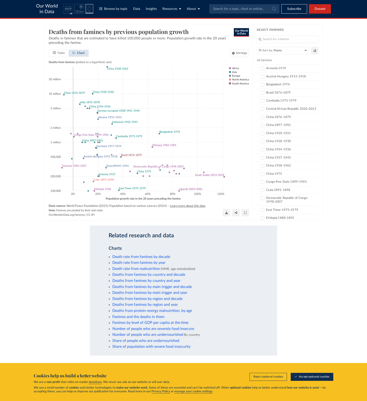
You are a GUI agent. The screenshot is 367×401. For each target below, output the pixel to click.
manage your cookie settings (193, 391)
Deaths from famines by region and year (145, 304)
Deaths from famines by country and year (146, 281)
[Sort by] (283, 50)
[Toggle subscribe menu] (294, 9)
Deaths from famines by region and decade (147, 299)
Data (136, 9)
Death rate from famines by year (138, 263)
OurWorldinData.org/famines (67, 214)
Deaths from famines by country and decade (148, 274)
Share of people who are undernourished (145, 341)
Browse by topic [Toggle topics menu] (113, 9)
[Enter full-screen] (245, 212)
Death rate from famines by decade (141, 257)
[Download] (226, 212)
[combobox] (244, 9)
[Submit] (273, 9)
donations (95, 382)
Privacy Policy (160, 391)
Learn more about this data (187, 205)
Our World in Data (47, 9)
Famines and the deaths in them (138, 317)
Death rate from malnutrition (136, 269)
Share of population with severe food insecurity (151, 346)
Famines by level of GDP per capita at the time (150, 323)
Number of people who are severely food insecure (153, 329)
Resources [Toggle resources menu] (171, 9)
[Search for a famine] (288, 39)
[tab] (59, 53)
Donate (320, 9)
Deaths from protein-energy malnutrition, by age (152, 311)
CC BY (91, 214)
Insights (151, 9)
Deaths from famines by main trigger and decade (152, 287)
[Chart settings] (239, 53)
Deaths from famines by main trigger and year (149, 293)
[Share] (236, 212)
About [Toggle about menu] (193, 9)
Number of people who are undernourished (147, 335)
